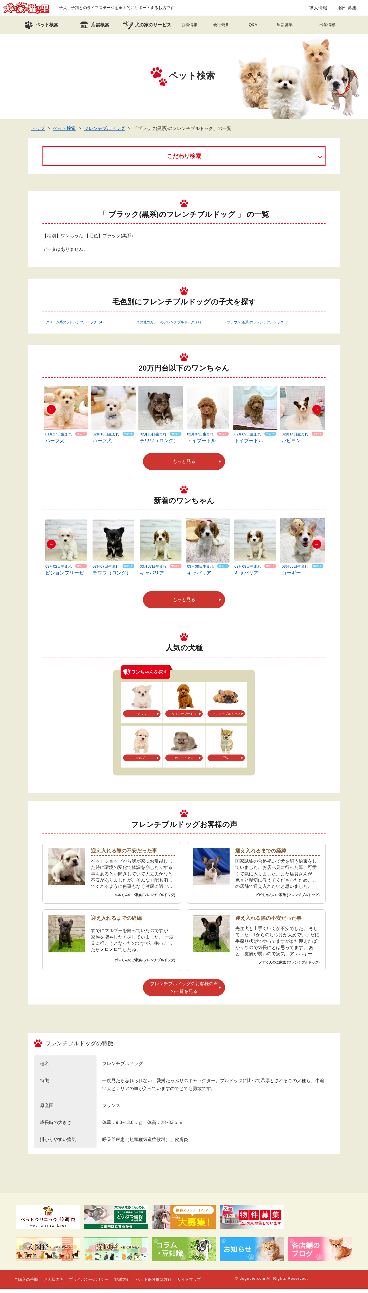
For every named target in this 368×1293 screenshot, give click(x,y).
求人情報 (318, 9)
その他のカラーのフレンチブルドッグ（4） (169, 326)
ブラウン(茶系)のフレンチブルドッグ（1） (259, 326)
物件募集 (348, 9)
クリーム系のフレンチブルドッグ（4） (76, 326)
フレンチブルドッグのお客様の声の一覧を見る (184, 992)
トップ (38, 132)
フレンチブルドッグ (104, 132)
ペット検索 (64, 132)
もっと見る (184, 465)
